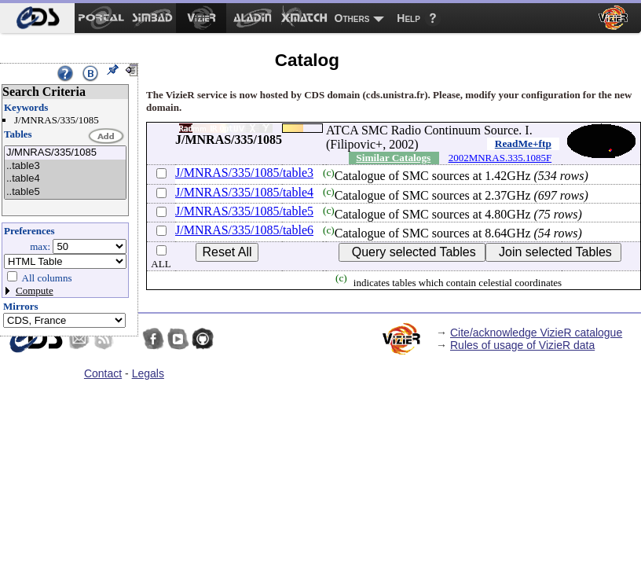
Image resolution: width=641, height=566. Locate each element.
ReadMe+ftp (523, 143)
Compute (34, 290)
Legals (148, 373)
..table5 (65, 192)
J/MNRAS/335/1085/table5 (244, 211)
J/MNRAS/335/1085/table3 (244, 172)
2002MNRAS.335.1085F (500, 158)
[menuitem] (37, 18)
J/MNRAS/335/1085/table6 (244, 230)
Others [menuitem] (352, 18)
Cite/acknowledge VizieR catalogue (536, 332)
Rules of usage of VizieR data (522, 345)
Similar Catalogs (393, 158)
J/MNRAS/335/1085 (65, 153)
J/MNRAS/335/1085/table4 (244, 192)
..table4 (65, 179)
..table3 (65, 166)
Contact (103, 373)
